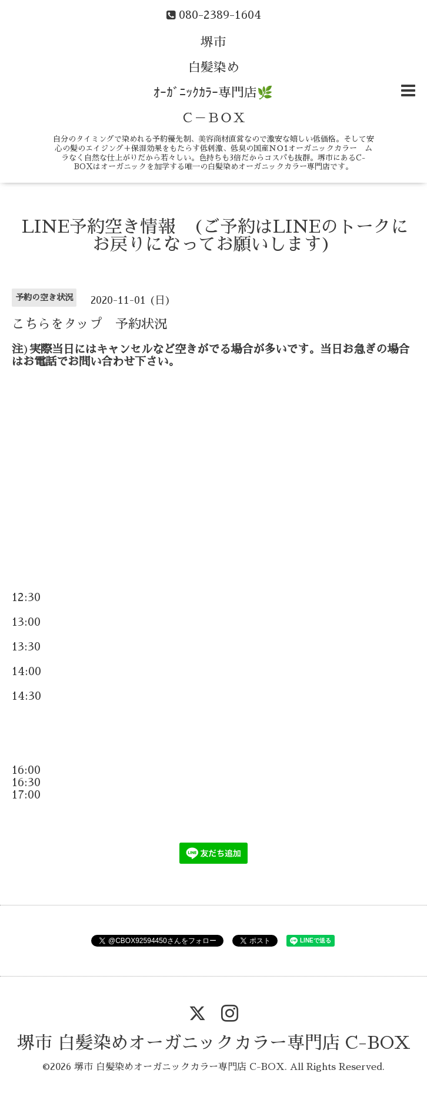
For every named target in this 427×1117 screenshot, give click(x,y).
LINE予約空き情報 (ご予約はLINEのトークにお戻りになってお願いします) (215, 235)
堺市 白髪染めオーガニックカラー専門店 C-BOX (214, 1043)
